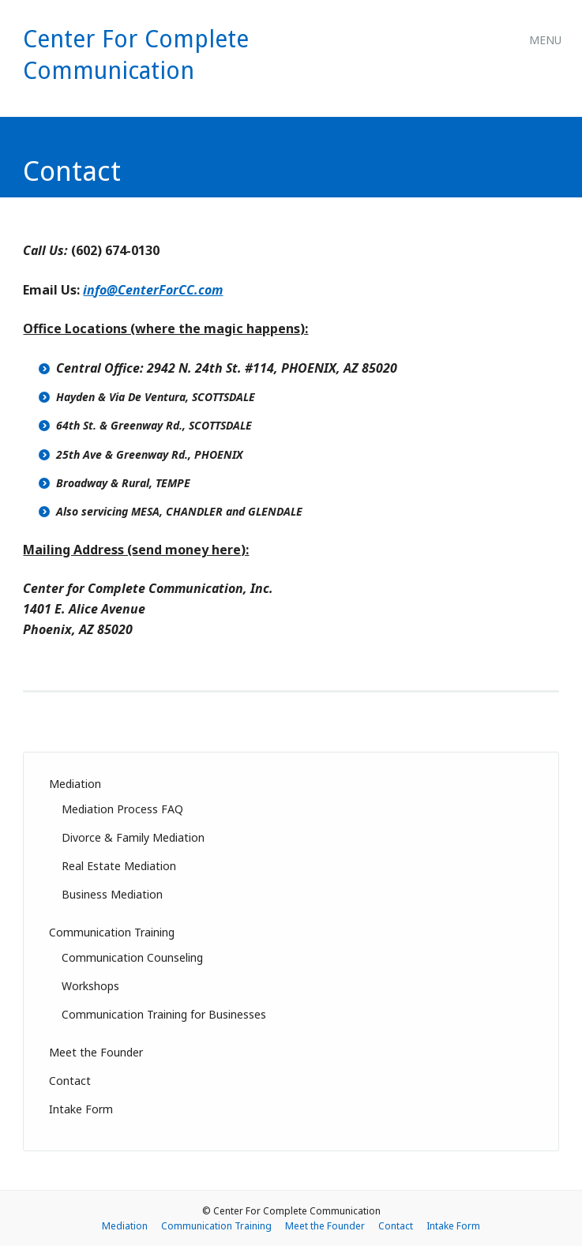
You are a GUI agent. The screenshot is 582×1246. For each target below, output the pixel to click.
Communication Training (112, 932)
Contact (70, 1080)
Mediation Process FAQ (122, 808)
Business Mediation (112, 894)
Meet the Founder (96, 1052)
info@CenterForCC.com (153, 289)
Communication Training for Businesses (164, 1014)
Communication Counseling (132, 957)
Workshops (90, 985)
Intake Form (81, 1109)
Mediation (75, 783)
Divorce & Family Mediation (133, 837)
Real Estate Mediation (119, 865)
